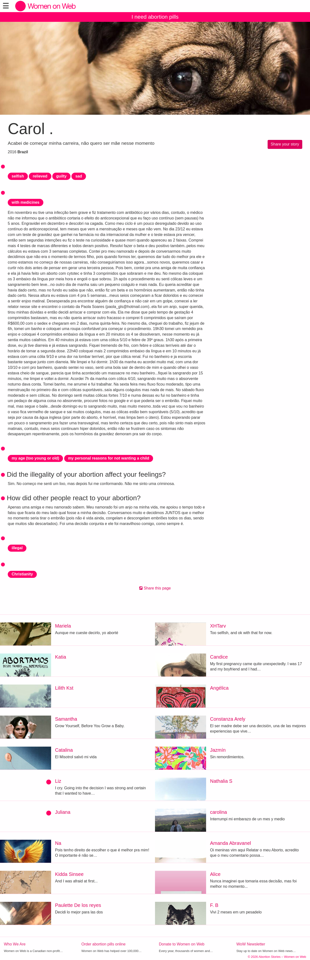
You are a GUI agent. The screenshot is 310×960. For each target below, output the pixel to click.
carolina (218, 812)
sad (78, 176)
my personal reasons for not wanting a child (108, 458)
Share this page (155, 588)
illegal (17, 548)
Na (58, 843)
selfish (18, 176)
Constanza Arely (227, 719)
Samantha (66, 719)
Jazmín (217, 750)
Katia (60, 657)
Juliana (62, 812)
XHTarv (218, 626)
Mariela (63, 626)
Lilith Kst (64, 688)
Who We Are (15, 944)
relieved (40, 176)
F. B (214, 905)
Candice (219, 657)
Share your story (285, 144)
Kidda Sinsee (69, 874)
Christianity (22, 574)
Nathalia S (221, 781)
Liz (58, 781)
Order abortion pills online (103, 944)
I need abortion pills (155, 17)
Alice (215, 874)
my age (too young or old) (35, 458)
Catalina (64, 750)
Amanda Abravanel (230, 843)
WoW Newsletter (250, 944)
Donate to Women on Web (181, 944)
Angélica (219, 688)
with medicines (25, 202)
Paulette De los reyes (78, 905)
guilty (61, 176)
